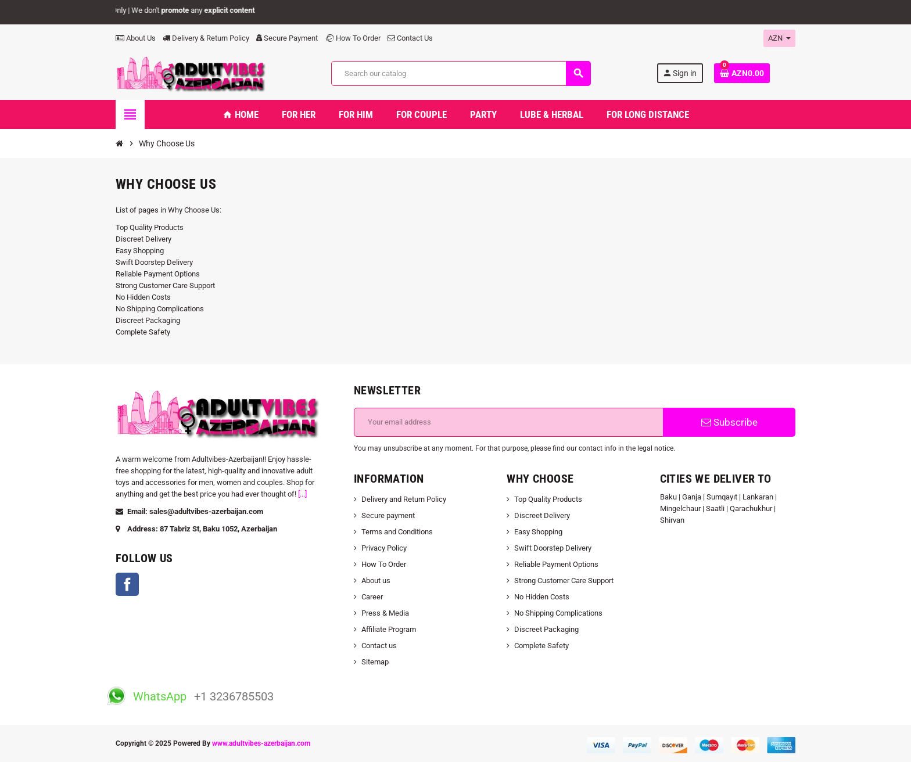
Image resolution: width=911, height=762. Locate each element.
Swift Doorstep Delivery (154, 262)
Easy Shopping (140, 250)
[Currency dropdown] (779, 38)
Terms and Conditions (397, 531)
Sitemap (375, 661)
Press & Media (385, 613)
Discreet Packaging (148, 320)
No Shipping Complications (160, 308)
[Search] (460, 73)
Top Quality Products (150, 227)
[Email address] (508, 422)
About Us (136, 38)
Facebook (127, 584)
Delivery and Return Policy (403, 499)
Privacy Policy (384, 548)
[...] (302, 494)
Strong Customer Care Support (165, 285)
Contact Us (410, 38)
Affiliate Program (388, 629)
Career (372, 596)
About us (375, 580)
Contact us (379, 645)
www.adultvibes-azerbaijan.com (261, 743)
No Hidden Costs (143, 297)
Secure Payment (287, 38)
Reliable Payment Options (158, 273)
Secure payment (388, 515)
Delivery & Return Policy (206, 38)
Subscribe (729, 422)
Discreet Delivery (143, 239)
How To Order (353, 38)
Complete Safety (143, 332)
